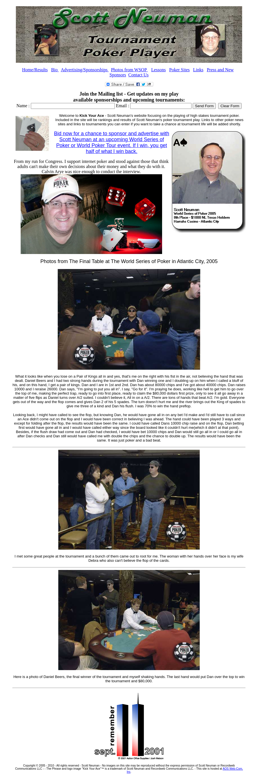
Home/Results (35, 69)
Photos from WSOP (129, 69)
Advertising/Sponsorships (85, 69)
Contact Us (138, 74)
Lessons (158, 69)
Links (198, 69)
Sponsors (117, 74)
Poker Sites (179, 69)
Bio (55, 69)
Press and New (220, 69)
